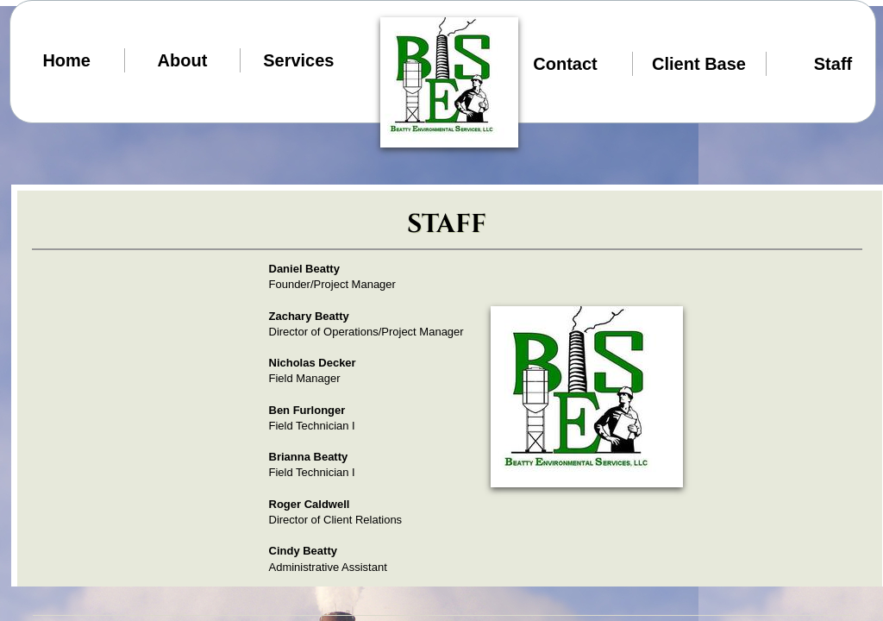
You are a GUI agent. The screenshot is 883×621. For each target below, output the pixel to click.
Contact (565, 63)
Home (66, 60)
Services (298, 60)
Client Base (699, 63)
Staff (833, 63)
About (183, 60)
